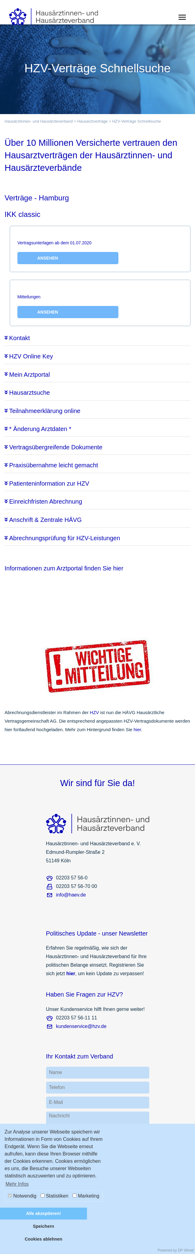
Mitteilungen (67, 306)
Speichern (43, 1226)
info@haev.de (71, 894)
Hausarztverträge (92, 121)
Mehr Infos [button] (17, 1184)
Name (55, 1072)
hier (137, 729)
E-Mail (56, 1102)
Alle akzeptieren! (43, 1213)
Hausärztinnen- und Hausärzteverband (39, 121)
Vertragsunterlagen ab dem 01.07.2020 (67, 252)
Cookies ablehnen (43, 1239)
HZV (94, 712)
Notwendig (22, 1195)
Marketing (86, 1195)
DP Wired (185, 1250)
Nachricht (59, 1115)
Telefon (57, 1087)
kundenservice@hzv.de (81, 1026)
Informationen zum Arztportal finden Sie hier (64, 568)
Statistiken (54, 1195)
